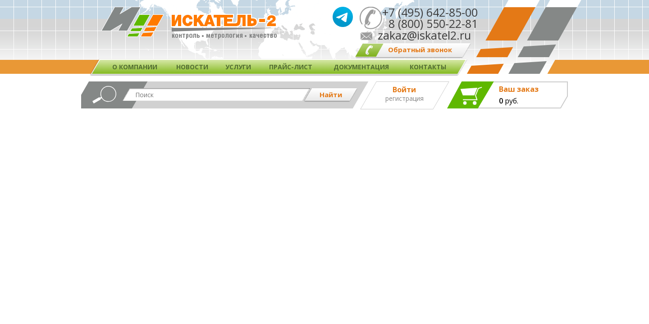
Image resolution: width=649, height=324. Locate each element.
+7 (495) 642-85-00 (430, 12)
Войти (404, 89)
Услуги (238, 67)
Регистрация (404, 98)
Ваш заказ (519, 89)
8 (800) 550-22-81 (430, 23)
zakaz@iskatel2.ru (424, 35)
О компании (134, 67)
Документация (361, 67)
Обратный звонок (420, 49)
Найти (331, 94)
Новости (192, 67)
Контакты (428, 67)
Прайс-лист (290, 67)
